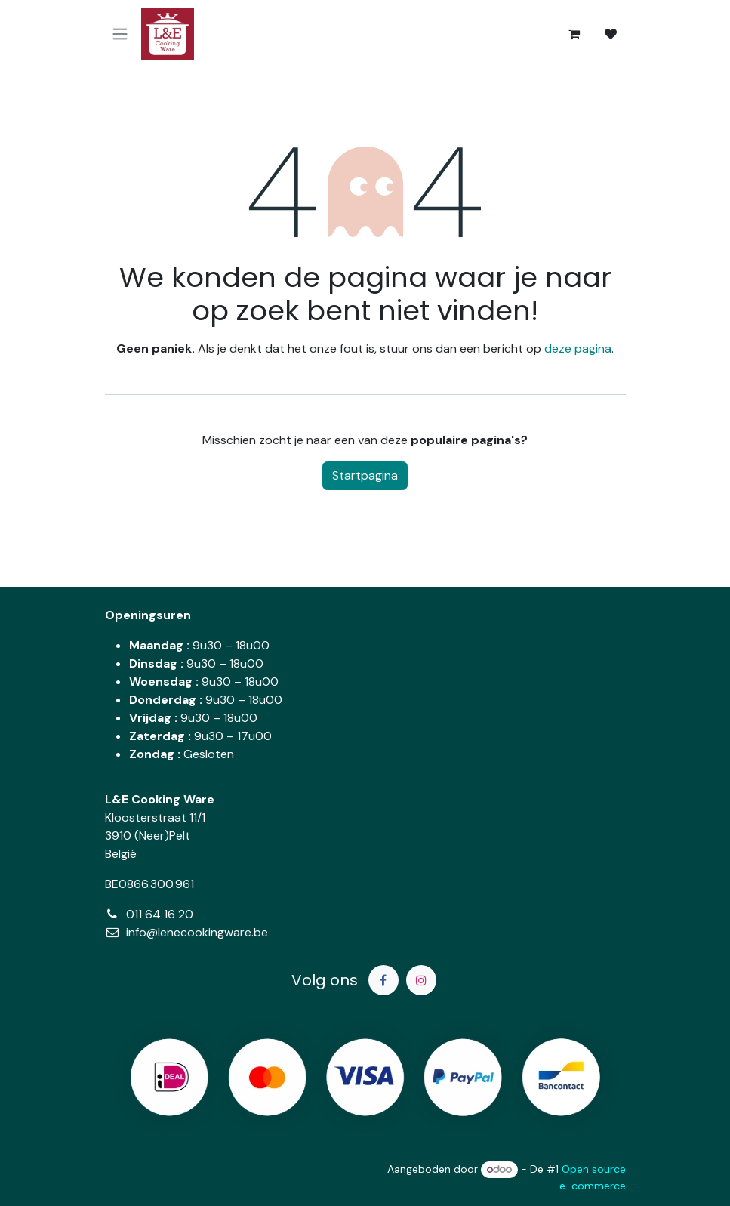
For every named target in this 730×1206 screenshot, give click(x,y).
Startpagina (365, 475)
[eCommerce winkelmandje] (574, 34)
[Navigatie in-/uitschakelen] (120, 34)
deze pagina (577, 348)
